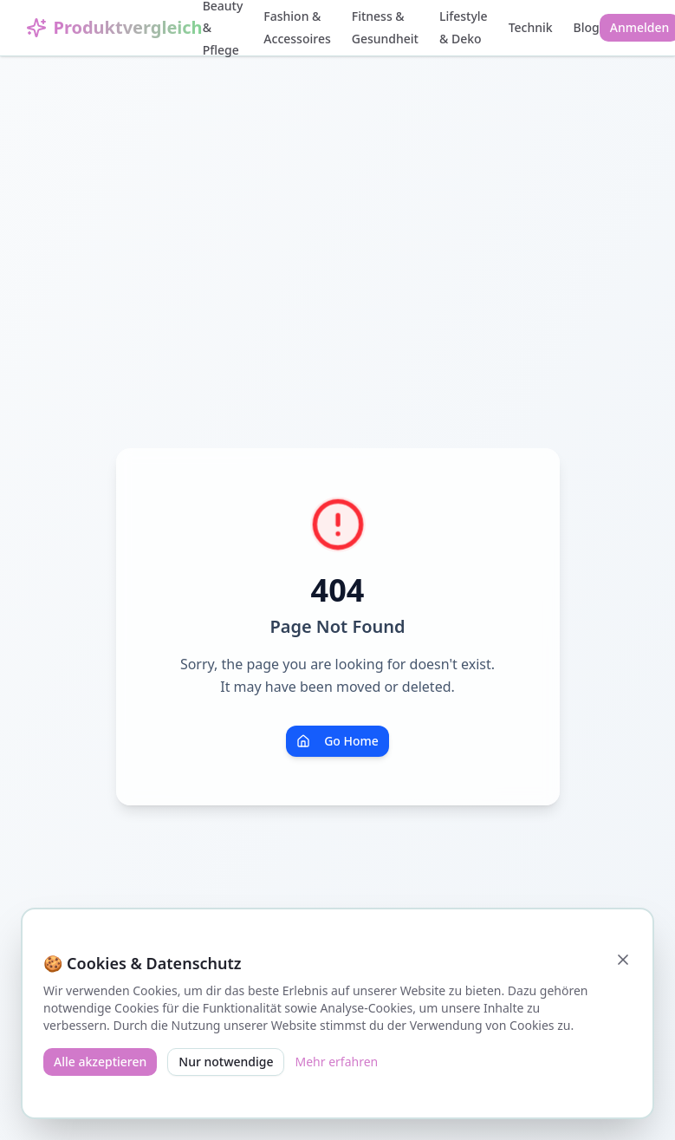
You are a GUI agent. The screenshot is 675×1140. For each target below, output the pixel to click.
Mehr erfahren (336, 1061)
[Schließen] (623, 959)
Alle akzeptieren (100, 1061)
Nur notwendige (225, 1061)
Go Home (337, 741)
